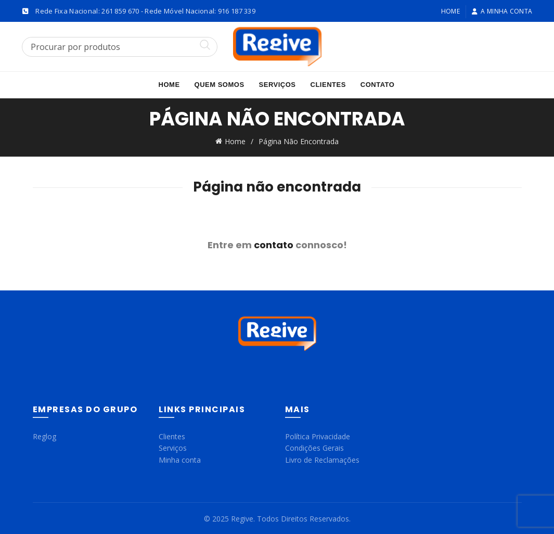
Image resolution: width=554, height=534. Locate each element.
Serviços (277, 84)
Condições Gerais (314, 447)
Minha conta (180, 458)
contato (273, 243)
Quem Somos (219, 84)
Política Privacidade (317, 435)
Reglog (44, 435)
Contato (377, 84)
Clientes (328, 84)
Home (450, 11)
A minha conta (501, 11)
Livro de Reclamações (322, 458)
